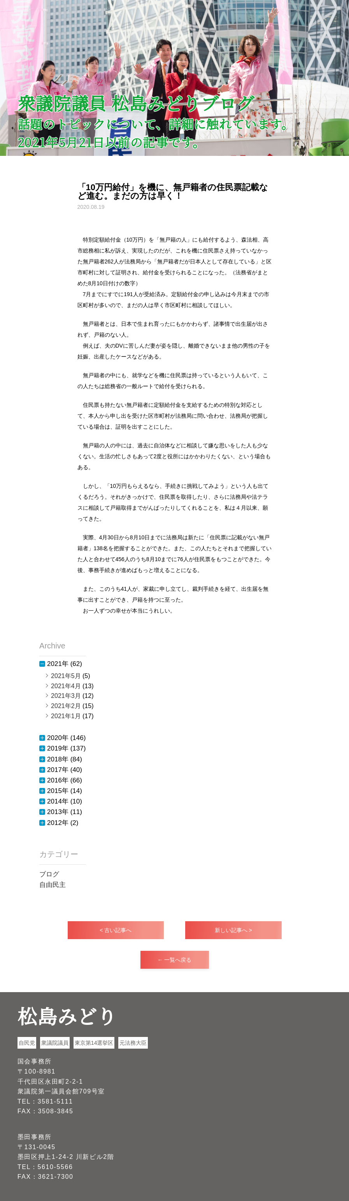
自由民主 (52, 884)
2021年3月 (66, 695)
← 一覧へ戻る (175, 960)
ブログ (49, 874)
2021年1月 (66, 716)
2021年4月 (66, 686)
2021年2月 (66, 706)
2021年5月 (66, 676)
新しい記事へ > (233, 930)
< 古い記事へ (116, 930)
